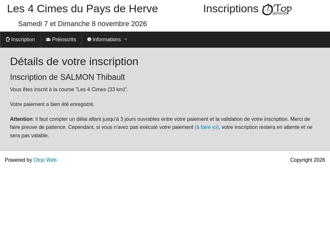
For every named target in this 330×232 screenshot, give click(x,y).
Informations (104, 39)
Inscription (20, 39)
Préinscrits (61, 39)
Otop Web (45, 160)
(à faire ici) (207, 127)
